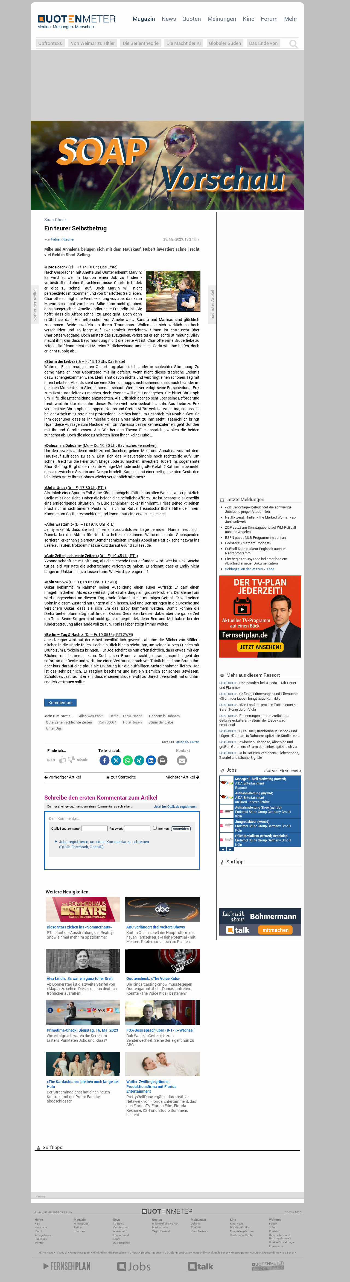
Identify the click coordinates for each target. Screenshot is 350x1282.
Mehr (290, 18)
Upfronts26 (50, 43)
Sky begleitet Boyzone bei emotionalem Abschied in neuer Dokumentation (256, 561)
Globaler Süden (225, 43)
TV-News (118, 1223)
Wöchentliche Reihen (165, 1223)
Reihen (78, 1227)
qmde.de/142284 (187, 742)
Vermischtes (120, 1227)
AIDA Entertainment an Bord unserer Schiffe (246, 797)
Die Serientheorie (141, 43)
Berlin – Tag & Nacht (126, 716)
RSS (37, 1223)
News (169, 18)
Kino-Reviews (199, 1231)
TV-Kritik (196, 1227)
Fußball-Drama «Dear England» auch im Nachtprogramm (255, 550)
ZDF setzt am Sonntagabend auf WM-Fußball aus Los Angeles (260, 529)
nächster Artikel (182, 777)
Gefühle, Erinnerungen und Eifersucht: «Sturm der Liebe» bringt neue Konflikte (258, 696)
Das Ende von (263, 43)
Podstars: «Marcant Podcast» (248, 542)
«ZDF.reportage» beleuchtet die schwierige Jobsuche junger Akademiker (258, 509)
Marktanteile (160, 1227)
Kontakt (274, 1231)
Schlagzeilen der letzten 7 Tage (249, 568)
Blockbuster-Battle (241, 1235)
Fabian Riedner (62, 239)
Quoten (191, 18)
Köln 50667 (107, 722)
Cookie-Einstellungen (282, 1242)
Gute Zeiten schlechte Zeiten (69, 722)
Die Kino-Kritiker (240, 1227)
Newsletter (41, 1227)
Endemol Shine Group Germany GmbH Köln (255, 811)
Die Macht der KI (184, 43)
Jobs (272, 1227)
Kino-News (236, 1223)
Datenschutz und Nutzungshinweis (280, 1236)
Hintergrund (81, 1223)
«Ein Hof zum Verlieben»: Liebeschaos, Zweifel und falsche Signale (259, 755)
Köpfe (116, 1239)
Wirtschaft (119, 1231)
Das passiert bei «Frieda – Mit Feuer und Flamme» (257, 685)
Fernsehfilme (200, 1252)
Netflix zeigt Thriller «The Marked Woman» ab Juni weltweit (260, 519)
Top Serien (287, 1252)
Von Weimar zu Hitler (93, 43)
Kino (249, 18)
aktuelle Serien (220, 1252)
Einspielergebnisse (241, 1231)
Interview (79, 1231)
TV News (133, 1252)
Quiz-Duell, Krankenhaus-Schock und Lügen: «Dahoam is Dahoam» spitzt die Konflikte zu (259, 733)
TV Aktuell (61, 1252)
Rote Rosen (132, 722)
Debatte (195, 1223)
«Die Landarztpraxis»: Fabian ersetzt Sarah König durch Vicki (258, 706)
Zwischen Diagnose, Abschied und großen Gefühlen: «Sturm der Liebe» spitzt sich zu (258, 744)
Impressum (276, 1246)
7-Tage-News (43, 1235)
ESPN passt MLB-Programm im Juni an (255, 537)
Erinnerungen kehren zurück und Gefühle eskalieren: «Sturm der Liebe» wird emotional (254, 720)
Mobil (38, 1231)
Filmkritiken (99, 1252)
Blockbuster (183, 1252)
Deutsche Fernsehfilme (265, 1252)
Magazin (144, 18)
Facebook (41, 1239)
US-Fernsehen (121, 1243)
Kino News (46, 1252)
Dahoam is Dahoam (164, 716)
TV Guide (168, 1252)
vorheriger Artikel (62, 777)
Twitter (39, 1243)
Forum (269, 18)
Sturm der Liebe (160, 722)
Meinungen (222, 18)
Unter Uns (54, 728)
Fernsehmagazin (80, 1252)
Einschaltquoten (151, 1252)
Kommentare (60, 702)
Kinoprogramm (240, 1252)
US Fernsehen (117, 1252)
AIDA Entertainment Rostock (253, 783)
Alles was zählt (91, 716)
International (121, 1235)
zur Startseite (121, 777)
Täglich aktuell (161, 1231)
